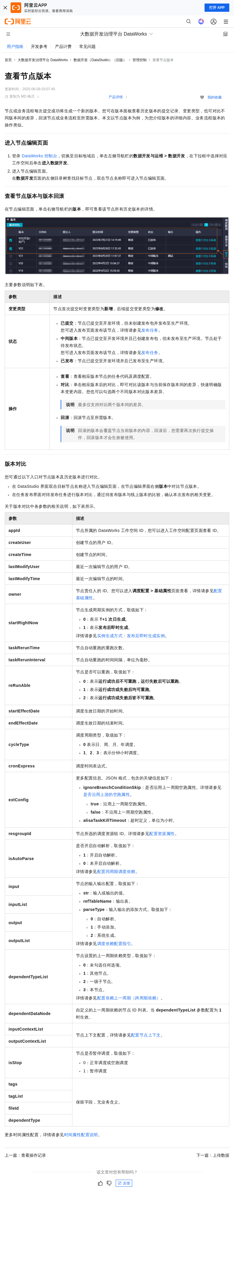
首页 (8, 60)
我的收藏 (215, 97)
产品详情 (116, 97)
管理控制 (139, 60)
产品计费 (63, 46)
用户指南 (15, 46)
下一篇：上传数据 (212, 1155)
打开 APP (217, 8)
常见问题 (87, 46)
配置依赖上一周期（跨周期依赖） (129, 998)
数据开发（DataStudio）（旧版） (100, 60)
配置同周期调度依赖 (116, 871)
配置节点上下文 (146, 1035)
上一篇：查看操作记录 (25, 1155)
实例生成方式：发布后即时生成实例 (131, 635)
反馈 (124, 1183)
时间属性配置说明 (81, 1134)
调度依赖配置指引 (114, 943)
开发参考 (39, 46)
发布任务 (149, 330)
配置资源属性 (162, 833)
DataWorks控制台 (39, 155)
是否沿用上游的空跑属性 (106, 794)
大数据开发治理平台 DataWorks (43, 60)
